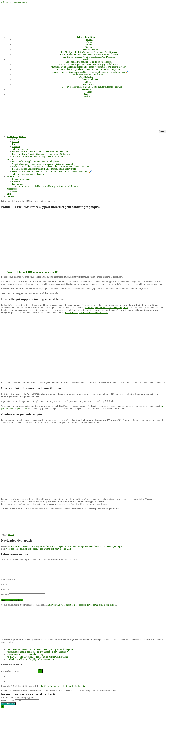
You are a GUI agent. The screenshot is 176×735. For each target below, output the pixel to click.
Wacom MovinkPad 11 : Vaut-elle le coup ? (26, 657)
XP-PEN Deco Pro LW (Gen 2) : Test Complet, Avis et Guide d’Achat (37, 660)
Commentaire (8, 583)
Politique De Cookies (50, 689)
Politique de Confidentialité (75, 689)
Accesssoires (36, 201)
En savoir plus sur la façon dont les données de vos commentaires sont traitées (81, 608)
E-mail (5, 593)
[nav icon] (162, 131)
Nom (4, 588)
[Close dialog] (2, 710)
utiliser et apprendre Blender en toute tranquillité (106, 307)
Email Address (7, 704)
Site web (5, 598)
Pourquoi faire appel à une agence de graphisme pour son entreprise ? (37, 655)
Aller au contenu (8, 2)
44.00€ (11, 534)
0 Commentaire (49, 201)
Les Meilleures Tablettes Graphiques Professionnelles (30, 662)
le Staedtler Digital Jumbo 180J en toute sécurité (86, 312)
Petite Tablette (7, 201)
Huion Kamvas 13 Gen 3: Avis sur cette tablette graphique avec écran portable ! (42, 652)
